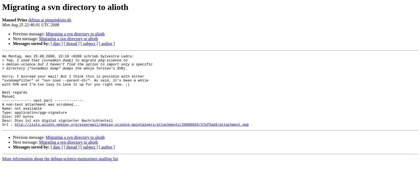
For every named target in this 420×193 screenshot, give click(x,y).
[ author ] (107, 43)
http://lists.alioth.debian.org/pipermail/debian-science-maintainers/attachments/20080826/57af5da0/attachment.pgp (132, 138)
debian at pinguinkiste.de (49, 20)
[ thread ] (72, 43)
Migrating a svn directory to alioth (75, 34)
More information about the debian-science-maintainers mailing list (60, 173)
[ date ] (57, 43)
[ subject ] (89, 43)
